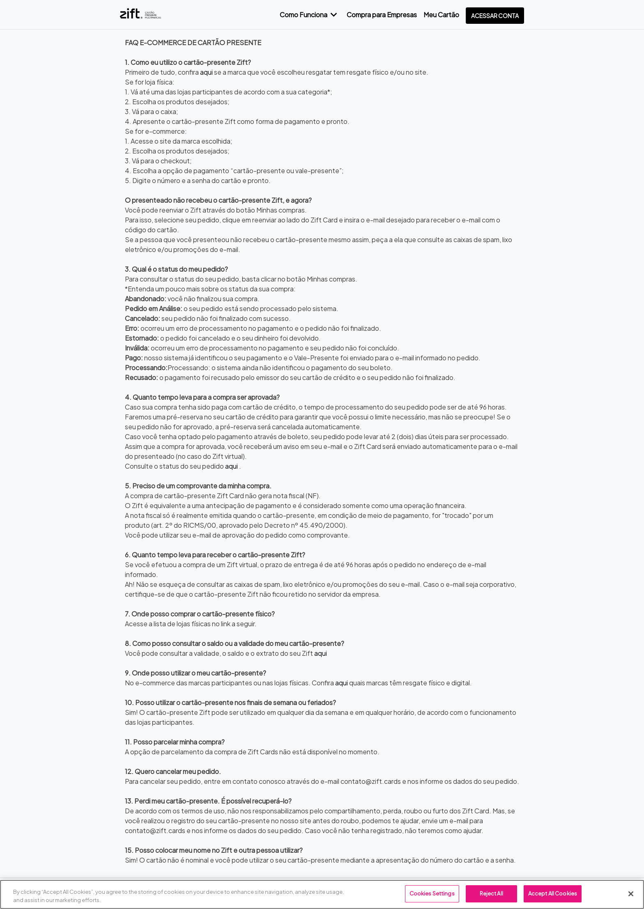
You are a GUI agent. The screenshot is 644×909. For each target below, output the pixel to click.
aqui (206, 72)
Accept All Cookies (552, 893)
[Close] (631, 894)
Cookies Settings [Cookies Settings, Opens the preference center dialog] (432, 893)
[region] (322, 894)
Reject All (491, 893)
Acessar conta (495, 15)
